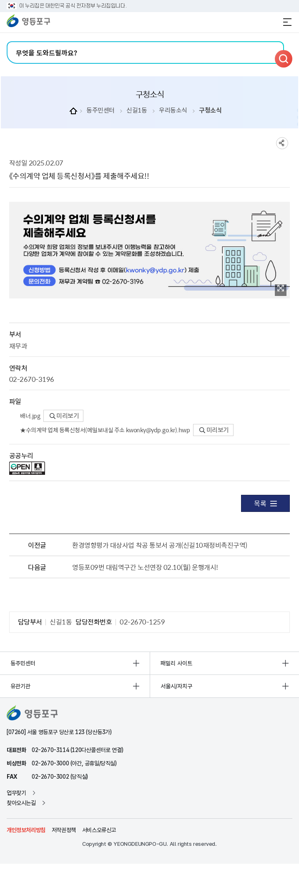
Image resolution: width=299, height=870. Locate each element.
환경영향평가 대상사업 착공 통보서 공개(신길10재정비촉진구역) (159, 545)
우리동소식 (173, 110)
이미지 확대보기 (280, 288)
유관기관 (20, 686)
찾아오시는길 (21, 803)
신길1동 (136, 110)
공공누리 (21, 455)
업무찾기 (16, 793)
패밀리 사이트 (176, 663)
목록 (265, 503)
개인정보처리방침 (26, 830)
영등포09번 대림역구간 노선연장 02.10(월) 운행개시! (145, 567)
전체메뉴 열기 (287, 22)
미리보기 (64, 415)
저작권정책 (64, 830)
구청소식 (210, 110)
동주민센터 (100, 110)
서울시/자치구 (176, 686)
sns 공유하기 (282, 143)
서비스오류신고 (99, 830)
